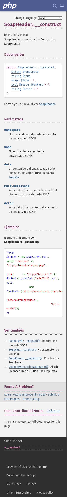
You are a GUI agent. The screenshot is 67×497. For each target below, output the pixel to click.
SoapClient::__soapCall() (24, 341)
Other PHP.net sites (18, 492)
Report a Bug (31, 399)
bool (14, 84)
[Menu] (62, 5)
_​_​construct (13, 447)
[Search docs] (54, 5)
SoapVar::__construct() (23, 349)
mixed (15, 80)
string (16, 71)
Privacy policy (45, 492)
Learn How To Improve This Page (25, 394)
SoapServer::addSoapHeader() (28, 366)
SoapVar (14, 177)
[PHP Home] (10, 5)
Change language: (25, 18)
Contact (31, 484)
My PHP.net (13, 484)
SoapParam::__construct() (25, 358)
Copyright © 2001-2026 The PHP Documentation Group (26, 471)
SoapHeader (47, 104)
